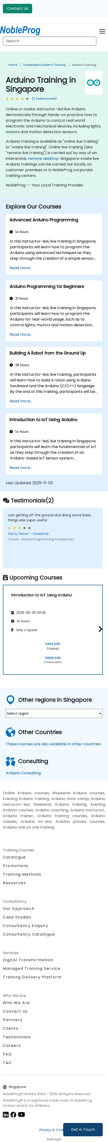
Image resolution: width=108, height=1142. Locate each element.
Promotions (15, 866)
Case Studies (17, 917)
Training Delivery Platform (32, 977)
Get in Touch (83, 1129)
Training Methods (22, 874)
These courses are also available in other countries (53, 744)
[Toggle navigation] (102, 30)
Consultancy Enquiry (25, 925)
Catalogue (14, 857)
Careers (12, 1045)
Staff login (54, 1139)
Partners (12, 1020)
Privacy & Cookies (54, 1129)
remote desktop (43, 158)
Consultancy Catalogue (29, 934)
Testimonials (17, 1037)
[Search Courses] (49, 41)
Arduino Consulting (23, 773)
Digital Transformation (28, 960)
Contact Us (17, 8)
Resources (14, 883)
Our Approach (18, 908)
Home (13, 65)
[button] (99, 629)
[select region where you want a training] (54, 713)
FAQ (7, 1054)
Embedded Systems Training (44, 65)
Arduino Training (84, 65)
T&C (7, 1062)
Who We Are (16, 1002)
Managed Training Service (31, 968)
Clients (10, 1028)
